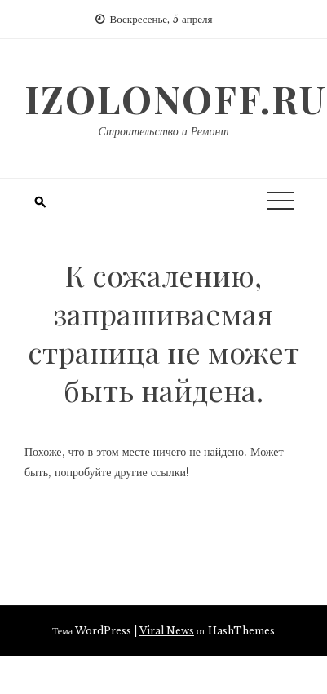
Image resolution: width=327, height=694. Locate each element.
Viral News (166, 631)
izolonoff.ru (175, 98)
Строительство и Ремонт (163, 131)
